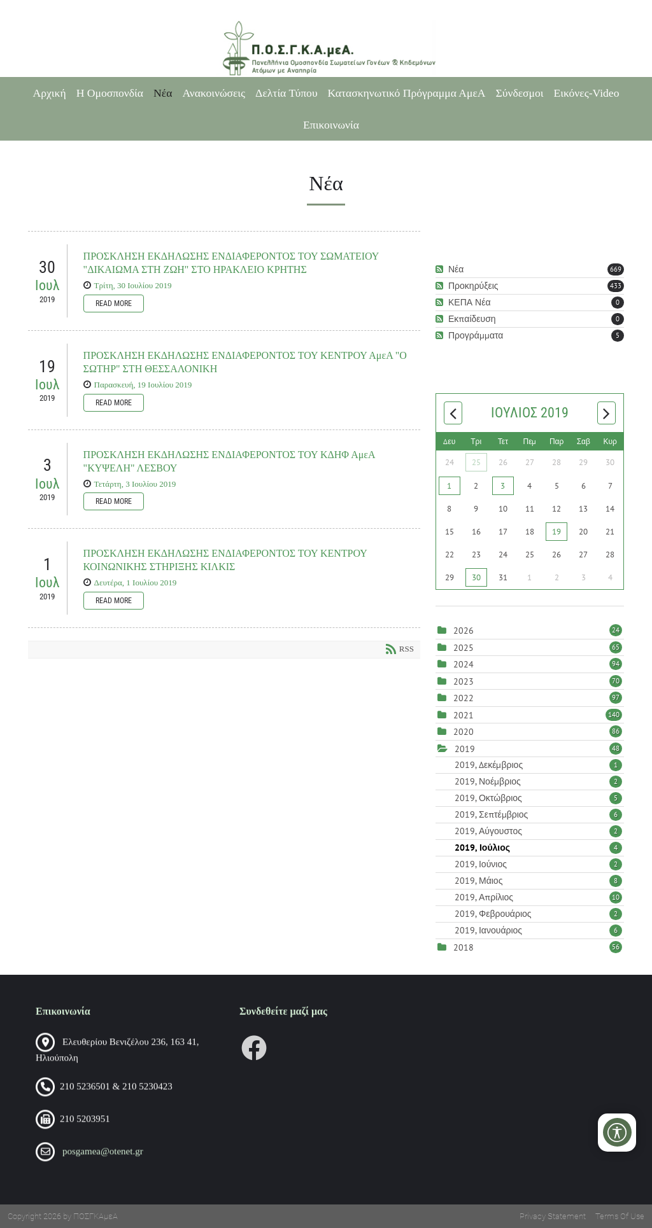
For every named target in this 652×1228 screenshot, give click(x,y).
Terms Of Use (619, 1216)
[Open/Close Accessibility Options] (617, 1132)
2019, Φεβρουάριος (538, 913)
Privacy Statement (553, 1216)
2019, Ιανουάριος (538, 930)
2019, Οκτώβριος (538, 798)
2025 (463, 647)
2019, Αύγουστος (538, 831)
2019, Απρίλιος (538, 897)
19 (556, 531)
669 (615, 269)
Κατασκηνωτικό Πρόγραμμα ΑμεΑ (407, 93)
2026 (463, 630)
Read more (114, 303)
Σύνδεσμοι (520, 93)
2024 (463, 664)
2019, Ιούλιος (538, 847)
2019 (465, 749)
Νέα (162, 93)
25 (476, 462)
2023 (463, 681)
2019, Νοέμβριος (538, 781)
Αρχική (49, 93)
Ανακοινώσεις (213, 93)
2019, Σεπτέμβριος (538, 814)
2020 (463, 731)
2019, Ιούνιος (538, 864)
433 (615, 285)
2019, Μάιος (538, 880)
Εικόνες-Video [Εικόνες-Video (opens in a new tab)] (587, 93)
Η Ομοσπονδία (109, 93)
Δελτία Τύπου (286, 93)
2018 (463, 947)
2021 (463, 715)
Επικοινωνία (331, 124)
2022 (463, 698)
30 (476, 577)
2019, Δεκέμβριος (538, 765)
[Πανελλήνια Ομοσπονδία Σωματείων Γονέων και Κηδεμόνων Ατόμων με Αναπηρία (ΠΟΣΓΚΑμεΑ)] (326, 48)
